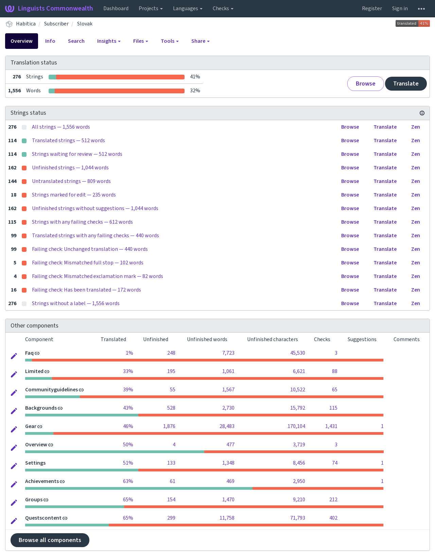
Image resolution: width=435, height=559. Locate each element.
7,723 (228, 353)
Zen (415, 127)
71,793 (297, 518)
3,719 (299, 444)
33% (128, 371)
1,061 (228, 371)
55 (172, 389)
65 (334, 389)
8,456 (299, 463)
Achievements (42, 481)
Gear (30, 426)
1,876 (169, 426)
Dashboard (115, 8)
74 (334, 463)
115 (333, 408)
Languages (188, 8)
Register (372, 8)
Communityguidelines (51, 389)
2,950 (299, 481)
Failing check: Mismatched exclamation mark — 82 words (97, 276)
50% (128, 444)
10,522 (297, 389)
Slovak (84, 23)
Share (200, 41)
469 (230, 481)
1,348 (228, 463)
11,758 (227, 518)
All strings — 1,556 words (61, 127)
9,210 (299, 499)
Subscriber (56, 23)
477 (230, 444)
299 (171, 518)
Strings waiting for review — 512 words (77, 154)
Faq (29, 353)
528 (171, 408)
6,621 (299, 371)
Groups (33, 499)
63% (128, 481)
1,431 (331, 426)
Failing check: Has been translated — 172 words (86, 290)
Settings (35, 463)
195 (171, 371)
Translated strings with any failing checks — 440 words (95, 235)
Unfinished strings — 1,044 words (70, 167)
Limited (34, 371)
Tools (170, 41)
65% (128, 499)
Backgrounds (41, 408)
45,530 (297, 353)
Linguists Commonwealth (49, 8)
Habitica (26, 23)
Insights (109, 41)
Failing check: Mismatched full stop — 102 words (87, 262)
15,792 (297, 408)
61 (172, 481)
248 (171, 353)
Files (140, 41)
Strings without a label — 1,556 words (76, 303)
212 (333, 499)
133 (171, 463)
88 (334, 371)
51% (128, 463)
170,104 (296, 426)
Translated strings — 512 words (68, 140)
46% (128, 426)
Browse (366, 83)
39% (128, 389)
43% (128, 408)
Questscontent (43, 518)
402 (333, 518)
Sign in (400, 8)
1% (129, 353)
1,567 (228, 389)
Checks (223, 8)
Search (76, 41)
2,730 (228, 408)
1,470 (228, 499)
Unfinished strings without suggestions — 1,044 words (95, 208)
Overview (22, 41)
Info (50, 41)
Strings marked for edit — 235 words (74, 195)
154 (171, 499)
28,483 (227, 426)
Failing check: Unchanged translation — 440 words (90, 249)
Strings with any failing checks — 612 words (82, 222)
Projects (151, 8)
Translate (406, 83)
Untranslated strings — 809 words (71, 181)
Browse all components (50, 540)
